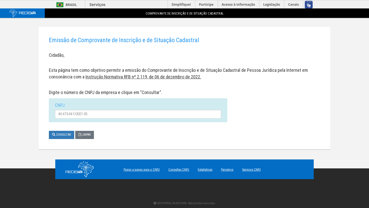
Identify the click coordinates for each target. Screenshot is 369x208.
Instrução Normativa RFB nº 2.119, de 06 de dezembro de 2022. (143, 76)
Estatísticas (205, 169)
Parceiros (227, 169)
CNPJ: (60, 105)
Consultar (61, 134)
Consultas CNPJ (178, 169)
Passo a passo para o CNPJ (142, 169)
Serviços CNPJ (251, 169)
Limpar (85, 134)
